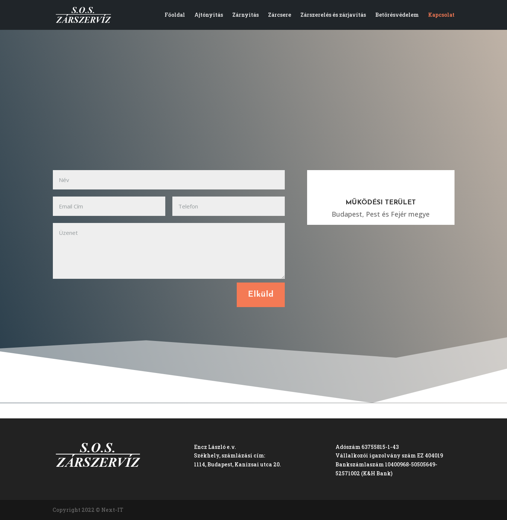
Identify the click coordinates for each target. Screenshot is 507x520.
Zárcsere (279, 15)
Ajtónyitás (208, 15)
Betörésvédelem (397, 15)
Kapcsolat (441, 15)
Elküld (261, 294)
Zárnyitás (245, 15)
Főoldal (175, 15)
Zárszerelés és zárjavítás (333, 15)
